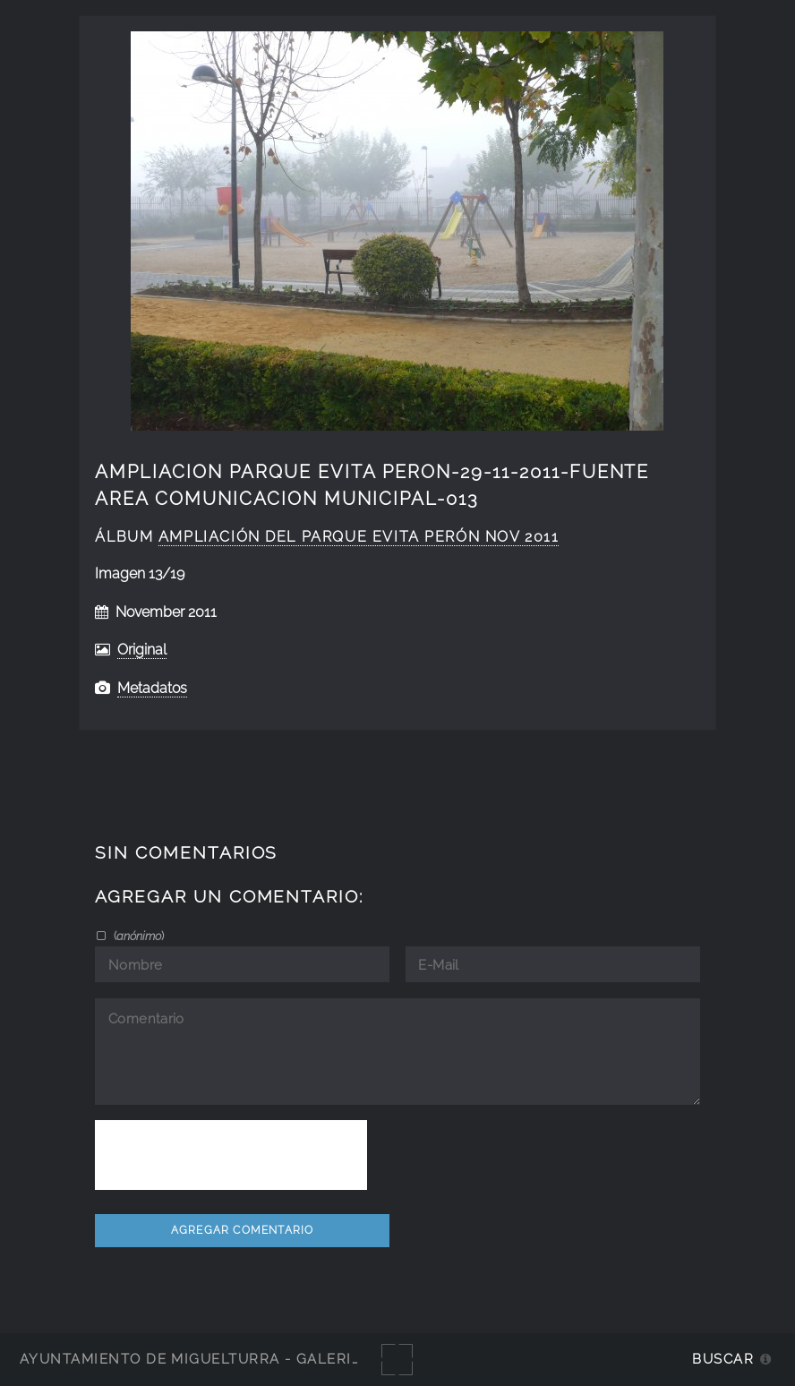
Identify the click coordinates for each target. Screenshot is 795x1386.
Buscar (723, 1358)
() (137, 935)
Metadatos (152, 688)
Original (142, 649)
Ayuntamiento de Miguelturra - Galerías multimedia (245, 1358)
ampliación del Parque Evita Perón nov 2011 (359, 536)
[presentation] (231, 1155)
